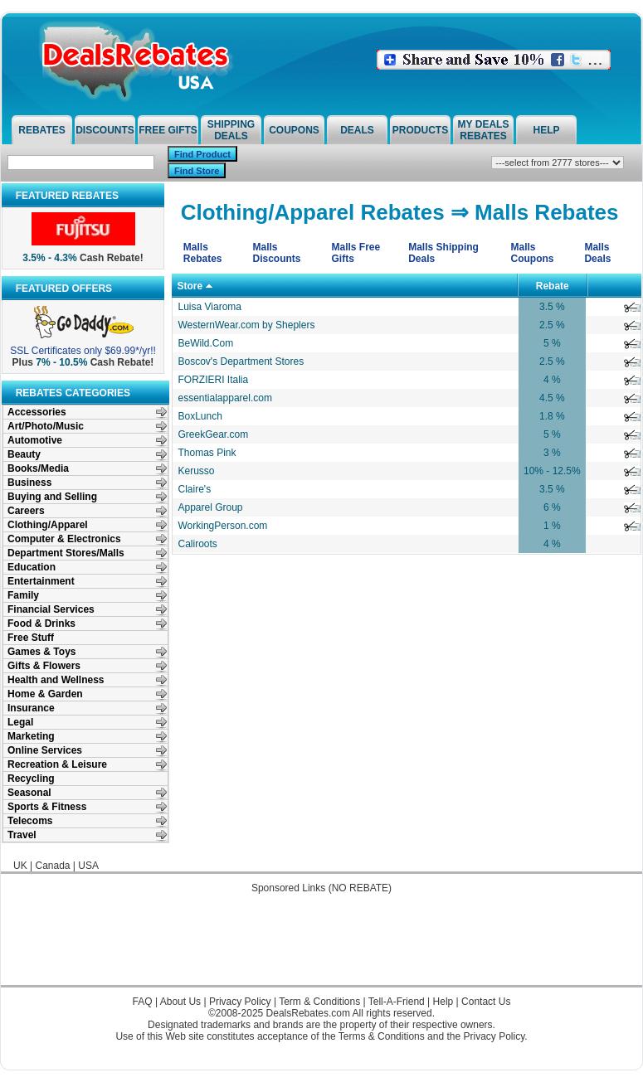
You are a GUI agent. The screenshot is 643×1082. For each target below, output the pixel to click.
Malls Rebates (546, 212)
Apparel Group (210, 507)
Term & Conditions (319, 1001)
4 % (552, 380)
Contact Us (485, 1001)
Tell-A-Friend (396, 1001)
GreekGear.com (213, 434)
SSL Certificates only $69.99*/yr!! (83, 351)
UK (20, 865)
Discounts (105, 130)
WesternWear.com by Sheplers (246, 325)
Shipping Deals (231, 130)
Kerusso (196, 471)
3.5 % (552, 307)
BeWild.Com (206, 343)
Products (420, 130)
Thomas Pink (207, 453)
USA (88, 865)
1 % (552, 525)
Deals (357, 130)
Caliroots (197, 544)
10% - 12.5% (552, 471)
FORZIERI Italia (213, 380)
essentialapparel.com (225, 398)
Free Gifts (168, 130)
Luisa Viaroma (210, 307)
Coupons (294, 130)
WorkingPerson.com (223, 525)
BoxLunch (200, 416)
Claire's (195, 489)
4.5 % (552, 398)
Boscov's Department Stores (241, 361)
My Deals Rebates (483, 130)
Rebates (41, 130)
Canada (52, 865)
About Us (180, 1001)
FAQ (143, 1001)
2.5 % (552, 325)
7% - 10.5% (61, 362)
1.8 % (552, 416)
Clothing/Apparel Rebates (313, 212)
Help (546, 130)
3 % (552, 453)
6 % (552, 507)
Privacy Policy (240, 1001)
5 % (552, 343)
